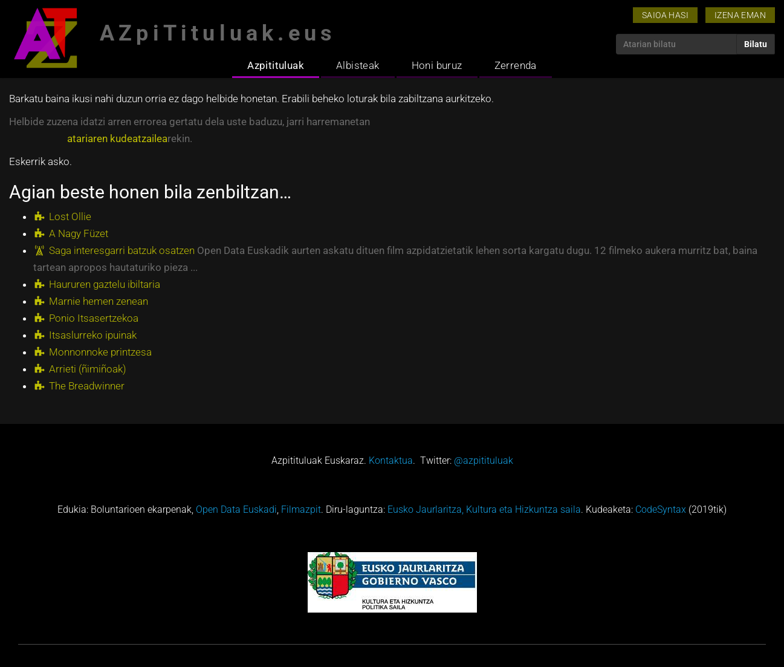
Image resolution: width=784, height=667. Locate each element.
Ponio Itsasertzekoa (93, 318)
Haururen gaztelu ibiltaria (104, 284)
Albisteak (358, 65)
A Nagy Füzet (78, 233)
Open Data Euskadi (236, 509)
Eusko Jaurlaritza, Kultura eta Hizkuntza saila (484, 509)
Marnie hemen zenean (98, 301)
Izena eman (740, 15)
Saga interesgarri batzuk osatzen (122, 250)
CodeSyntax (660, 509)
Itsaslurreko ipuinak (93, 335)
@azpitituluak (483, 460)
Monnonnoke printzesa (100, 352)
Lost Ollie (70, 216)
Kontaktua (391, 460)
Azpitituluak (275, 65)
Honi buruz (437, 65)
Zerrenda (515, 65)
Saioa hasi (665, 15)
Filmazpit (301, 509)
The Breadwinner (87, 386)
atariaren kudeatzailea (117, 138)
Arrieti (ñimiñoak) (87, 369)
